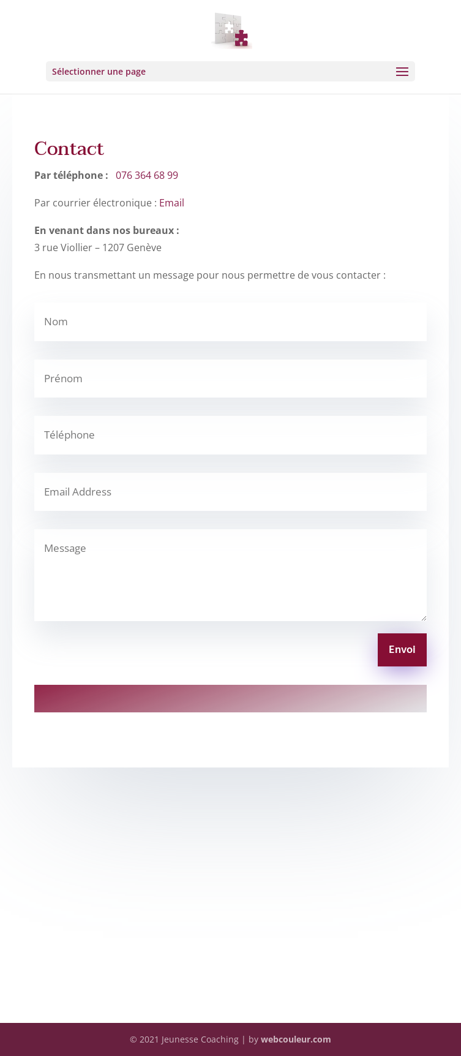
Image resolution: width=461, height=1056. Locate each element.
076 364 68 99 (147, 175)
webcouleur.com (296, 1039)
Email (171, 202)
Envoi (402, 650)
